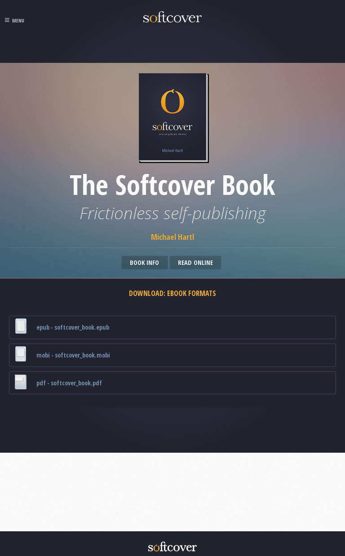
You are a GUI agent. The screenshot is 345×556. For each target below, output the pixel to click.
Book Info (144, 262)
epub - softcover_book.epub (61, 326)
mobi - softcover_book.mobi (62, 354)
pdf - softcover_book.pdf (58, 382)
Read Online (195, 262)
